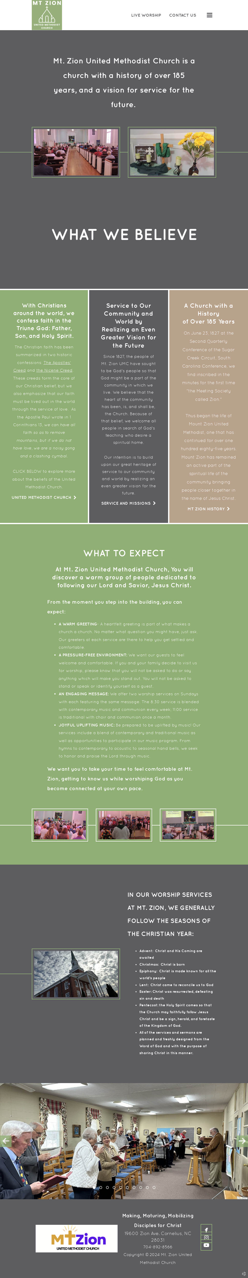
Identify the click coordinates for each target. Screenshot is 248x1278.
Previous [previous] (6, 1141)
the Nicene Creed (54, 370)
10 (154, 1189)
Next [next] (242, 1141)
